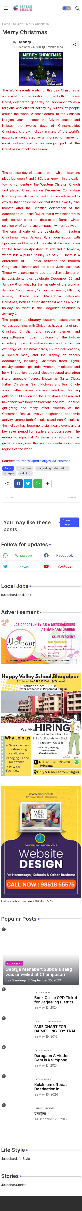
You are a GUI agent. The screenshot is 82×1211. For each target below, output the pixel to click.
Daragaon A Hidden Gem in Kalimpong (52, 1058)
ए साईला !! (41, 1113)
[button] (66, 8)
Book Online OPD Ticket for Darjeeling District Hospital (55, 1000)
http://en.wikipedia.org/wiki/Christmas (42, 461)
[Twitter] (28, 483)
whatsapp (23, 555)
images (9, 473)
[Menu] (6, 8)
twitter (23, 566)
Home (6, 23)
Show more (66, 522)
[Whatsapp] (37, 483)
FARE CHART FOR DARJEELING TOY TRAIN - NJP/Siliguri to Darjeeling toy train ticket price (56, 1029)
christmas (24, 468)
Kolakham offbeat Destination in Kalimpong (50, 1086)
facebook (64, 555)
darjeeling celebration (52, 468)
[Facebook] (18, 483)
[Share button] (47, 483)
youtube (65, 566)
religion (18, 23)
